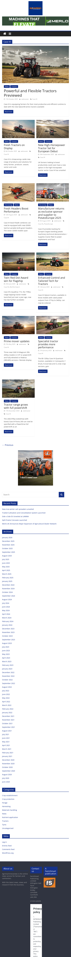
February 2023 (7, 665)
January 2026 (7, 537)
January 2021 (7, 756)
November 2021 (8, 720)
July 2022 (5, 691)
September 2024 (8, 596)
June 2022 (6, 694)
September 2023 (8, 639)
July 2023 (5, 647)
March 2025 (6, 574)
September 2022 (8, 683)
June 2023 (6, 650)
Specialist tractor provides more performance (48, 344)
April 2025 (6, 570)
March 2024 (6, 618)
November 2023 (8, 632)
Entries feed (7, 846)
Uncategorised (7, 828)
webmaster (25, 99)
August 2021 (7, 731)
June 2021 (6, 738)
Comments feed (8, 849)
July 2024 (5, 603)
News (7, 87)
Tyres (4, 824)
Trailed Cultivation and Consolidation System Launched (24, 513)
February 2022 (7, 709)
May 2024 (6, 610)
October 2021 (7, 723)
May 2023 (6, 654)
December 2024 (8, 585)
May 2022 (6, 698)
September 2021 (8, 727)
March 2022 (6, 705)
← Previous (7, 445)
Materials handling (9, 810)
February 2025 (7, 577)
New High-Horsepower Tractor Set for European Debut (51, 148)
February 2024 (7, 621)
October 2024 (7, 592)
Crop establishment (10, 795)
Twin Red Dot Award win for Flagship (16, 279)
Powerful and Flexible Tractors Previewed (30, 93)
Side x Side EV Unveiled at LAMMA (15, 516)
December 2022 (8, 672)
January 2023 (7, 669)
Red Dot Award (15, 287)
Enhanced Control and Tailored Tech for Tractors (51, 281)
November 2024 (8, 588)
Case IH (34, 99)
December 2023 (8, 629)
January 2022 (7, 712)
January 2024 (7, 625)
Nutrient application (10, 817)
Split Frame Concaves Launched (14, 520)
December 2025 (8, 541)
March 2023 (6, 661)
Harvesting (8, 205)
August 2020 (7, 774)
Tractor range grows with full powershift (16, 406)
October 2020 (7, 767)
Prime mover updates (16, 341)
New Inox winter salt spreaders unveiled (18, 509)
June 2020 (6, 782)
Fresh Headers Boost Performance (16, 210)
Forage (4, 803)
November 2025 (8, 545)
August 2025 (7, 556)
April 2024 (6, 614)
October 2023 (7, 636)
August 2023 (7, 643)
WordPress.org (8, 853)
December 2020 (8, 760)
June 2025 (6, 563)
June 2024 (6, 607)
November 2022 (8, 676)
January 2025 (7, 581)
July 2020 (5, 778)
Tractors (14, 87)
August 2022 (7, 687)
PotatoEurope (48, 224)
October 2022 (7, 680)
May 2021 (6, 742)
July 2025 (5, 559)
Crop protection (8, 799)
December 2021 (8, 716)
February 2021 (7, 753)
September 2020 (8, 771)
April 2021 (6, 745)
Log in (4, 842)
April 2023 (6, 658)
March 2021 (6, 749)
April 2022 (6, 701)
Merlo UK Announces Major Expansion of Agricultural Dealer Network (29, 524)
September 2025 (8, 552)
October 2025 (7, 548)
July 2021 (5, 734)
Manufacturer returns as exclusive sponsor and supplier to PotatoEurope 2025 (51, 213)
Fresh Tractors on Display (14, 146)
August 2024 (7, 599)
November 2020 (8, 763)
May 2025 (6, 567)
